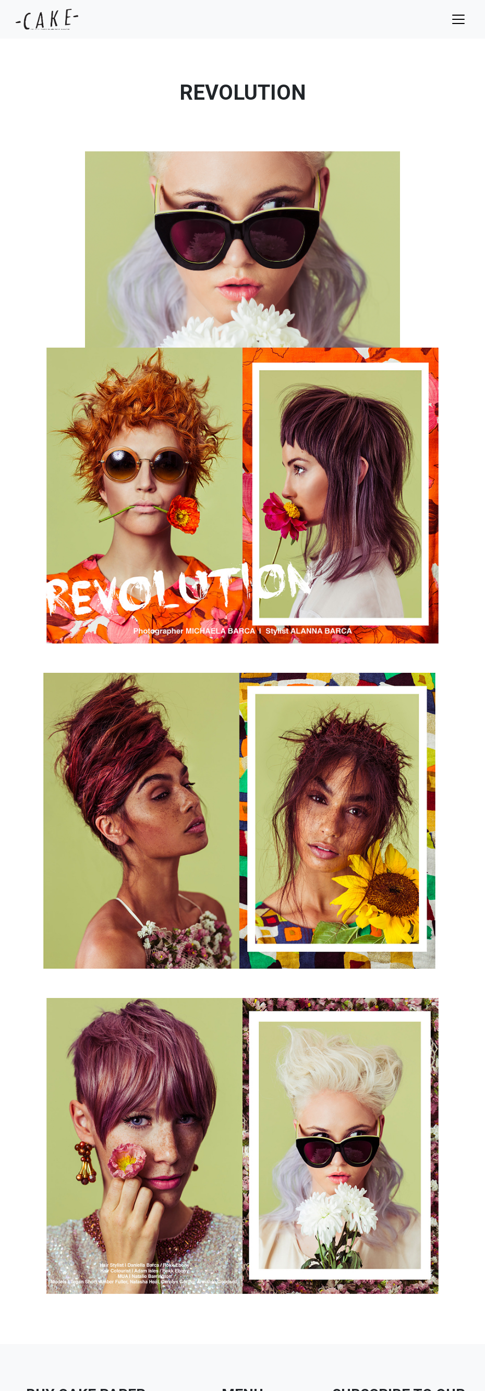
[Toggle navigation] (458, 19)
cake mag (47, 19)
